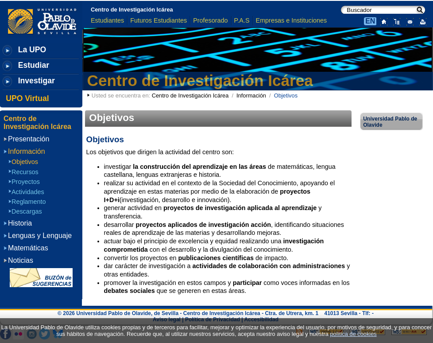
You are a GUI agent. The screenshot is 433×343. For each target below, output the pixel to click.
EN (370, 21)
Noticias (20, 260)
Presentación (28, 139)
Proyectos (26, 181)
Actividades (28, 191)
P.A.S (242, 20)
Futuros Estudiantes (158, 20)
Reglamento (29, 201)
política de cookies (353, 334)
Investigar (36, 80)
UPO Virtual (27, 98)
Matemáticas (28, 248)
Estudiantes (107, 20)
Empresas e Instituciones (291, 20)
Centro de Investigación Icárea (132, 9)
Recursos (25, 171)
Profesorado (210, 20)
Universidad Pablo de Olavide (390, 122)
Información (251, 95)
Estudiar (33, 65)
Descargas (27, 211)
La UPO (32, 49)
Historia (20, 223)
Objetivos (25, 161)
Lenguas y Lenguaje (40, 235)
